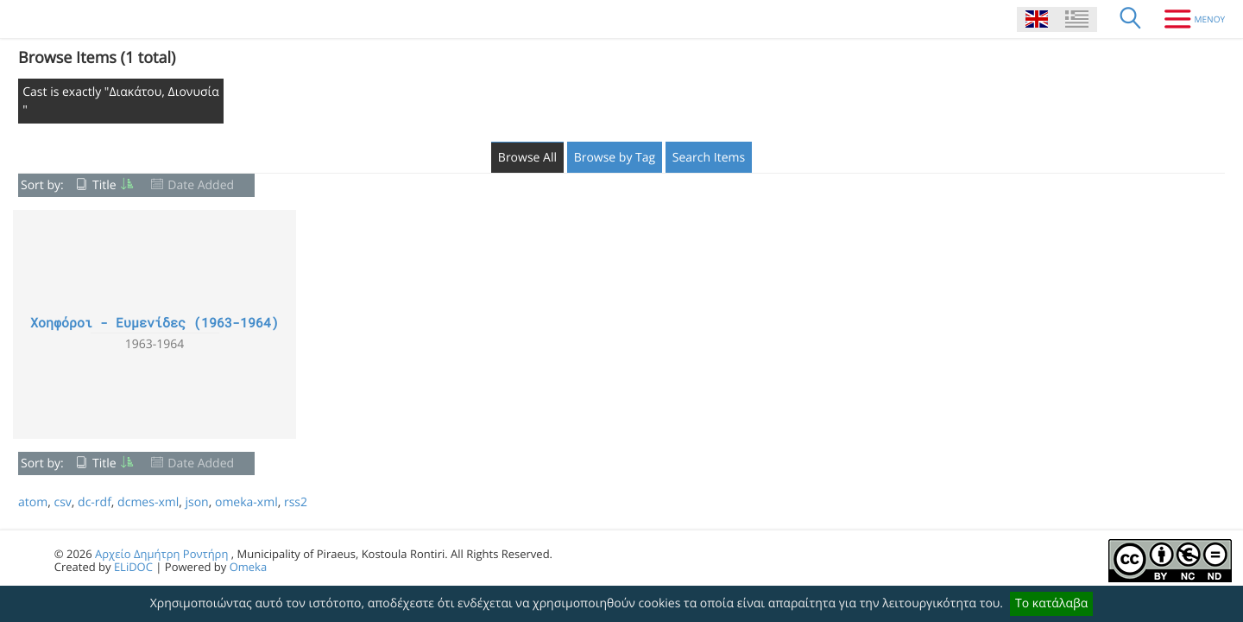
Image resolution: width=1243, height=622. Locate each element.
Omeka (249, 566)
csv (62, 502)
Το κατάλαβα (1051, 603)
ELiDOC (133, 566)
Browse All (527, 157)
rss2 (295, 502)
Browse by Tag (615, 157)
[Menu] (1188, 19)
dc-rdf (94, 502)
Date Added (200, 185)
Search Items (708, 157)
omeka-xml (246, 502)
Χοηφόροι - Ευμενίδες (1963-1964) (154, 323)
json (196, 502)
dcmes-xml (148, 502)
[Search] (1131, 19)
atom (32, 502)
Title (104, 185)
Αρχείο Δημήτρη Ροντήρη (161, 554)
